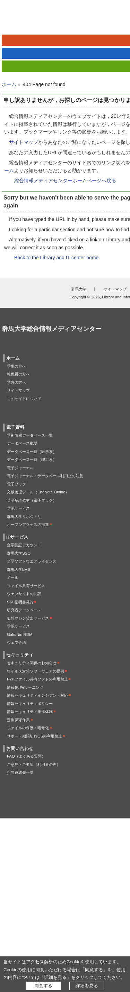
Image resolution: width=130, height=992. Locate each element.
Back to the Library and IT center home (56, 257)
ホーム (9, 84)
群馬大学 (78, 289)
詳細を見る (87, 985)
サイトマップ (23, 142)
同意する (43, 985)
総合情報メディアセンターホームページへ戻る (65, 180)
